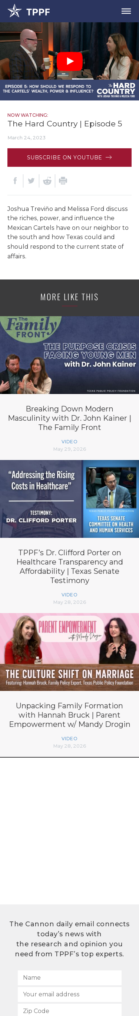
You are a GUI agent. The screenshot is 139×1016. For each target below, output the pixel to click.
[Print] (63, 181)
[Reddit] (47, 181)
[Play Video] (70, 61)
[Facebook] (15, 181)
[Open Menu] (126, 11)
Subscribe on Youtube (69, 157)
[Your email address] (70, 994)
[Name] (70, 977)
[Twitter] (31, 181)
